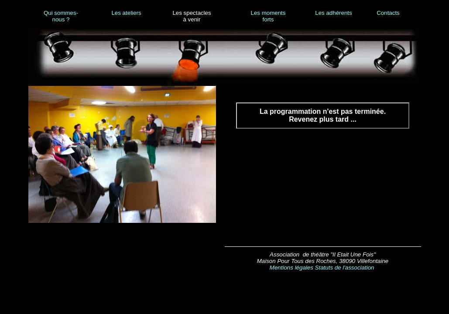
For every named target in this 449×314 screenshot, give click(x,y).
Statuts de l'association (344, 267)
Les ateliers (126, 13)
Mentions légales (291, 267)
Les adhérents (333, 13)
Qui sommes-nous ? (61, 16)
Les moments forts (267, 16)
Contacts (388, 13)
